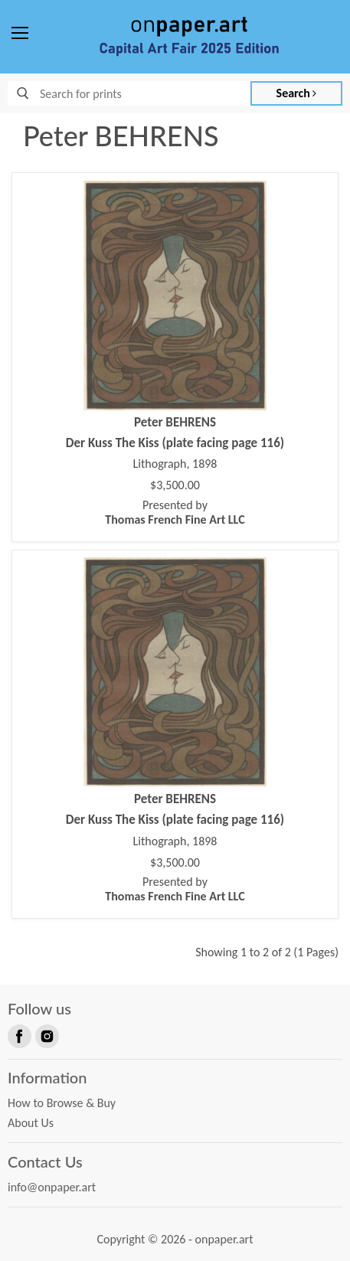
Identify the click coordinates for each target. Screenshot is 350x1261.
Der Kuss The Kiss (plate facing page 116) (175, 443)
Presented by (174, 512)
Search (296, 93)
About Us (31, 1123)
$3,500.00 (175, 485)
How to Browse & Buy (62, 1103)
